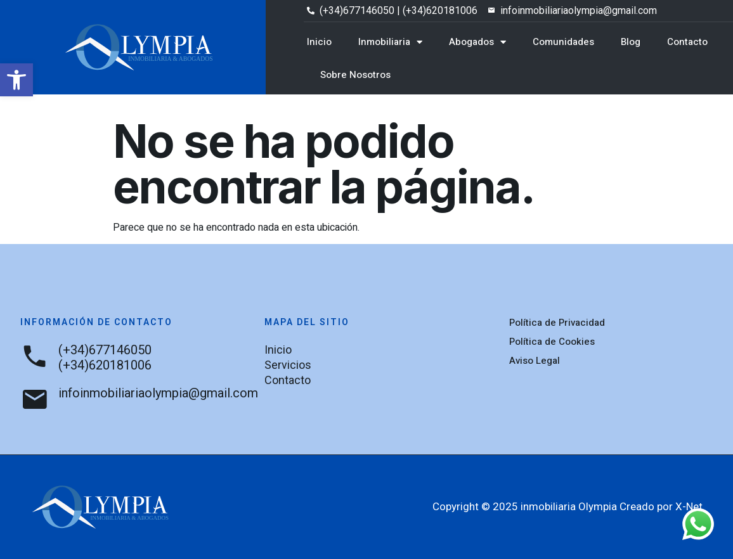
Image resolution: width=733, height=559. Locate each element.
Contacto (687, 42)
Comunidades (563, 42)
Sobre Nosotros (355, 75)
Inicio (319, 42)
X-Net (689, 506)
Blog (630, 42)
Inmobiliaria (390, 42)
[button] (16, 79)
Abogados (477, 42)
